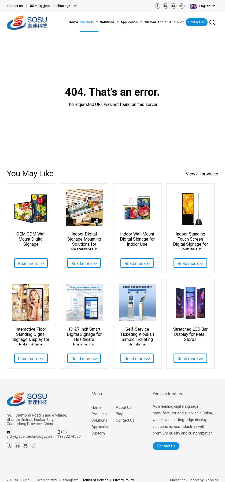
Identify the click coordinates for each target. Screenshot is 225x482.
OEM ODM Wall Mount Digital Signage (30, 239)
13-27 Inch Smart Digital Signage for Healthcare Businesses (84, 336)
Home (96, 407)
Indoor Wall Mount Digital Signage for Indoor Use (137, 239)
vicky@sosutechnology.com (56, 6)
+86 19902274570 (69, 434)
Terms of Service (95, 480)
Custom (98, 433)
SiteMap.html (47, 480)
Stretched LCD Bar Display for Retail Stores (190, 334)
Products (99, 414)
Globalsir (211, 480)
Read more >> (31, 263)
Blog (119, 414)
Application (100, 427)
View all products (202, 173)
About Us (123, 407)
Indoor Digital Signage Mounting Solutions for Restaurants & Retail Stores (84, 240)
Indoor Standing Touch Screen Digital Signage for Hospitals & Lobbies (190, 240)
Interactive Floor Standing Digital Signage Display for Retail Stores (30, 336)
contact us (15, 6)
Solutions (99, 420)
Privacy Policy (123, 480)
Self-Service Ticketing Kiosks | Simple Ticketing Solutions (137, 336)
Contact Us (196, 22)
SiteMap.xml (69, 480)
